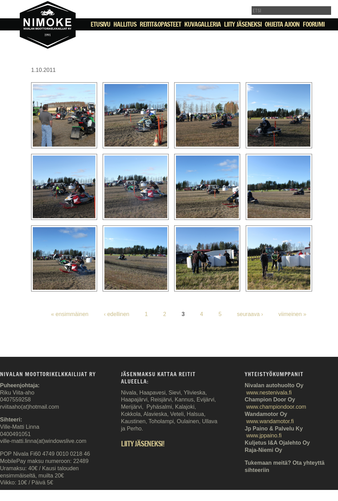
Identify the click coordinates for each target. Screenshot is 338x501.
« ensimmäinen (69, 314)
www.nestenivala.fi (269, 393)
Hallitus (124, 24)
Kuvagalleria (202, 24)
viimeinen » (293, 314)
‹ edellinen (116, 314)
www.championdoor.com (276, 407)
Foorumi (314, 24)
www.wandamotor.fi (270, 421)
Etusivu (100, 24)
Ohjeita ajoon (282, 24)
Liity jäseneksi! (143, 444)
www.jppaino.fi (263, 435)
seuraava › (250, 314)
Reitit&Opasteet (160, 24)
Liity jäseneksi (243, 24)
